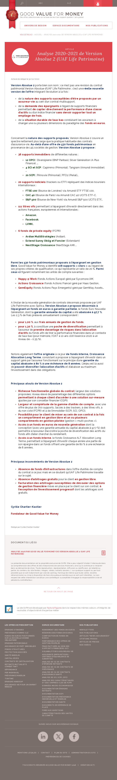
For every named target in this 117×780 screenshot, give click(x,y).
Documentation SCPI (52, 693)
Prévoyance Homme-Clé (16, 632)
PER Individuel (12, 672)
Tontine (9, 678)
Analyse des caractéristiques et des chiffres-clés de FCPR (58, 681)
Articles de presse (89, 641)
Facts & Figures (54, 607)
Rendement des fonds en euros (58, 629)
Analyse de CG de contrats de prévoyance (57, 667)
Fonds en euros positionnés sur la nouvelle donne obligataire (20, 637)
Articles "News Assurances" (95, 635)
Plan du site (60, 752)
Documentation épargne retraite (55, 689)
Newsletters (87, 629)
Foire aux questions (52, 710)
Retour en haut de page (58, 591)
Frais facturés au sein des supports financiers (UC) (55, 647)
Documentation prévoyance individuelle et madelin (56, 697)
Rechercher (31, 3)
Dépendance (11, 669)
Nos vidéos (85, 644)
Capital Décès (12, 658)
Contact (45, 752)
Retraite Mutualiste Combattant (16, 665)
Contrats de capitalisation (19, 661)
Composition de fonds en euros (55, 636)
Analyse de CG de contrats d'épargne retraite (56, 662)
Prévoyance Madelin (15, 675)
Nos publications (89, 632)
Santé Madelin (12, 655)
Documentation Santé (53, 701)
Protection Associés (16, 652)
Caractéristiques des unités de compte (57, 714)
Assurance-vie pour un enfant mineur (21, 685)
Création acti (87, 764)
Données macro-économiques (57, 685)
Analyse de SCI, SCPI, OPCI (54, 677)
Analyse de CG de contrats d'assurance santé (56, 672)
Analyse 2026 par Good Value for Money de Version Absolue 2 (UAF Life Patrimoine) (50, 552)
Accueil (38, 35)
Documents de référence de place (56, 705)
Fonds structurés (15, 649)
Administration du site (83, 752)
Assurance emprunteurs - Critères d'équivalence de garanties (56, 656)
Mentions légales (27, 752)
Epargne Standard (14, 629)
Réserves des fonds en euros (57, 632)
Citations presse (88, 638)
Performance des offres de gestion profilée (56, 641)
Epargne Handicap (14, 681)
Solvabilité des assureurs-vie (57, 651)
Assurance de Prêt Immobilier (20, 646)
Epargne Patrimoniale (16, 642)
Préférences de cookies (58, 756)
